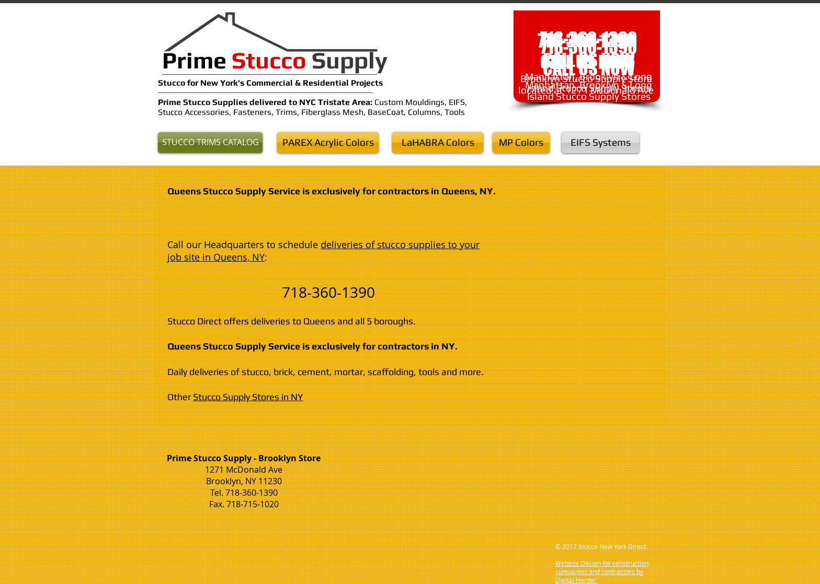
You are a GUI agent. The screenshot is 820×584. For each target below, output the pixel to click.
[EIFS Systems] (600, 142)
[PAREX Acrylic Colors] (328, 142)
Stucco (172, 83)
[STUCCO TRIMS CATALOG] (210, 142)
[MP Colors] (521, 142)
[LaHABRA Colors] (437, 142)
